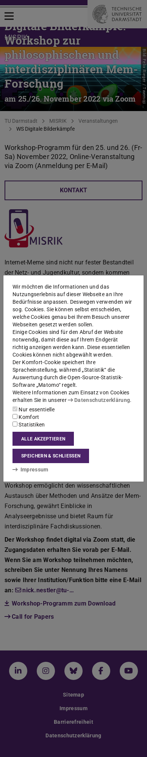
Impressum (30, 470)
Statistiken (29, 425)
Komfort (26, 417)
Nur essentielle (34, 409)
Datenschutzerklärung (99, 400)
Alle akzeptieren (43, 439)
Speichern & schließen (50, 456)
